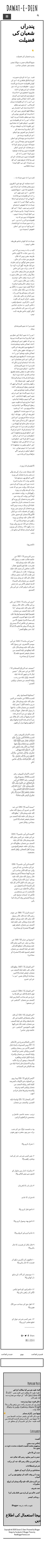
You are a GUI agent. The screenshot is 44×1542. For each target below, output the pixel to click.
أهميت (37, 1439)
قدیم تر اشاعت (37, 1354)
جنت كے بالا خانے (34, 1452)
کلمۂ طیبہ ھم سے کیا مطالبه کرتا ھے (26, 1390)
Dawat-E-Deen (22, 8)
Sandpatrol (19, 1532)
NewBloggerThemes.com (22, 1535)
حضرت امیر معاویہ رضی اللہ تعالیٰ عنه (25, 1457)
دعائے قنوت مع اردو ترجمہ (30, 1401)
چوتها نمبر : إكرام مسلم (31, 1413)
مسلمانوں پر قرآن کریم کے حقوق (27, 1470)
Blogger (15, 1505)
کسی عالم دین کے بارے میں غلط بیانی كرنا (24, 1492)
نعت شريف (35, 1488)
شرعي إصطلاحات (33, 1466)
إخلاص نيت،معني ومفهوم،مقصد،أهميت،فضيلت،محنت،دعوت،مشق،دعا (22, 1445)
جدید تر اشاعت (7, 1354)
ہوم (22, 1354)
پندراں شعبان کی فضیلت (23, 33)
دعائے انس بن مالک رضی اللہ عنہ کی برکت (23, 1461)
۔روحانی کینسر (34, 1497)
